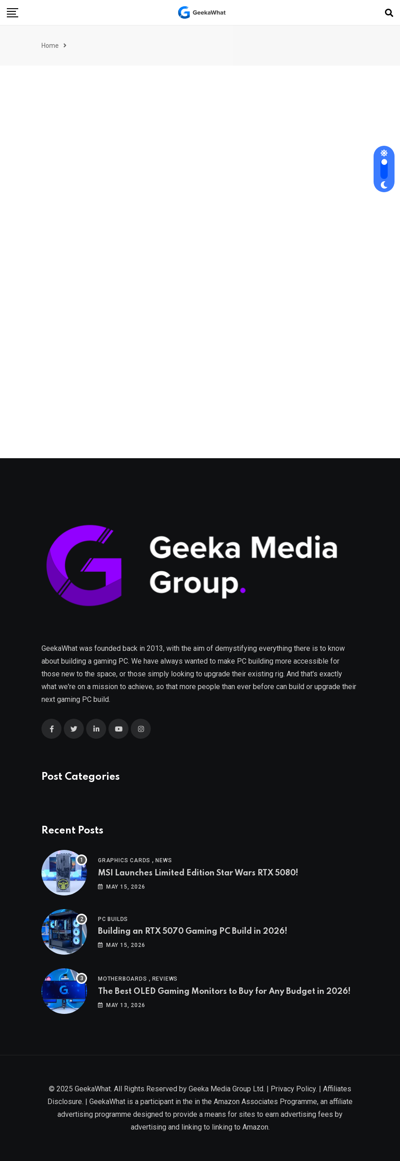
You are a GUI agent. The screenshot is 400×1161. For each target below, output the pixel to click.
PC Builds (113, 919)
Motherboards (122, 979)
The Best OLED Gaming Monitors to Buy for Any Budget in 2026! (224, 991)
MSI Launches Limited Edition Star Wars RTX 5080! (198, 873)
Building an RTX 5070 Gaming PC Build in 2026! (192, 931)
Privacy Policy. (294, 1088)
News (163, 860)
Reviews (165, 979)
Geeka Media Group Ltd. (227, 1088)
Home (50, 45)
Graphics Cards (124, 860)
